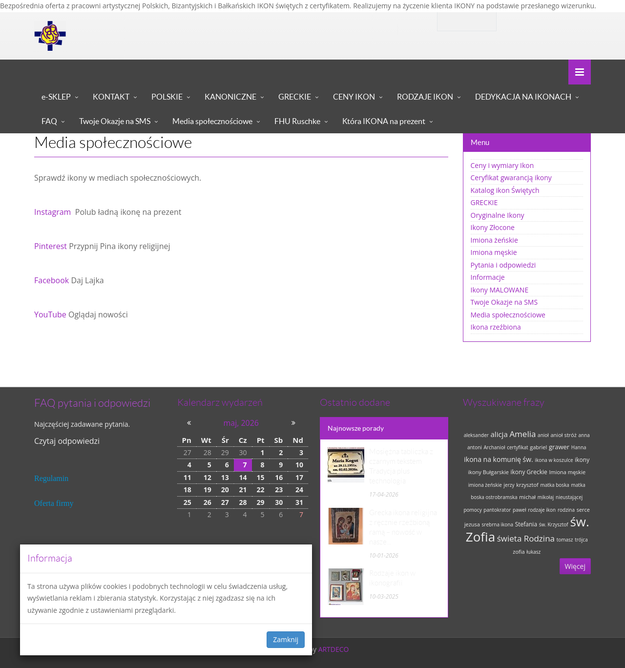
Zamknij (285, 639)
